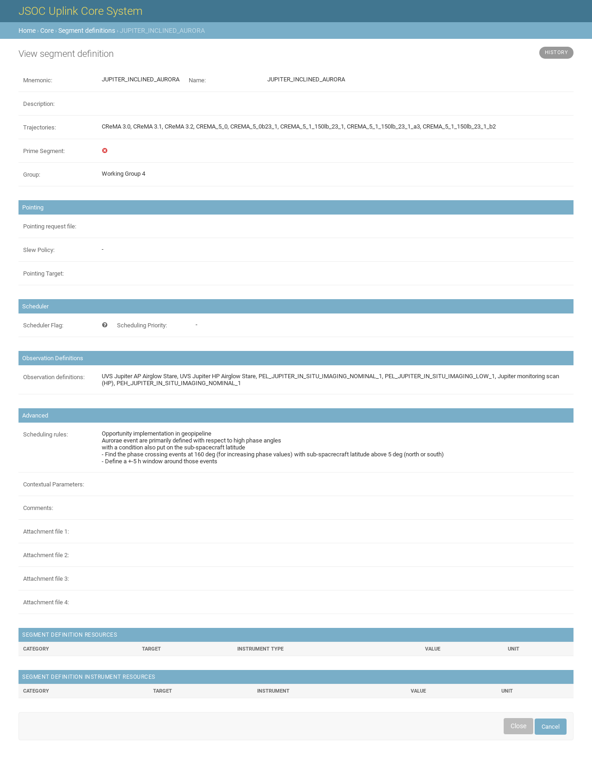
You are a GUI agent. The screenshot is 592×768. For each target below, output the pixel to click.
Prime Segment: (44, 150)
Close (518, 726)
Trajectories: (39, 127)
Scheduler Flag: (43, 325)
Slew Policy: (39, 249)
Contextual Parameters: (53, 484)
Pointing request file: (49, 226)
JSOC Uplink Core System (80, 11)
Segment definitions (86, 30)
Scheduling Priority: (142, 325)
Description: (39, 103)
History (556, 52)
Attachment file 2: (46, 555)
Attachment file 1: (46, 531)
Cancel (551, 726)
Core (47, 30)
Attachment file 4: (46, 602)
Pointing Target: (43, 273)
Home (27, 30)
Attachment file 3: (46, 578)
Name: (197, 80)
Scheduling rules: (45, 434)
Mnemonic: (37, 80)
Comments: (38, 507)
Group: (31, 174)
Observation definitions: (54, 377)
